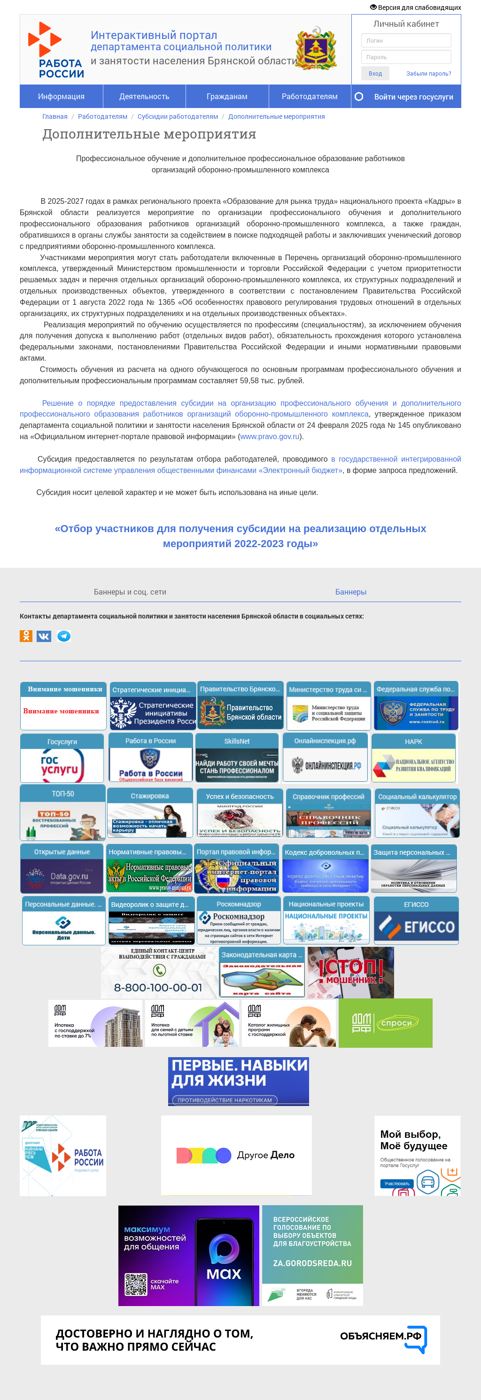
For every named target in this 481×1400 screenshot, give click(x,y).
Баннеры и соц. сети (130, 591)
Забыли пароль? (428, 73)
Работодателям (310, 96)
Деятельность (144, 96)
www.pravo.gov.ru (270, 437)
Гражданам (227, 96)
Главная (55, 116)
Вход (375, 73)
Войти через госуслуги (413, 96)
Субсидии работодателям (178, 116)
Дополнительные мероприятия (276, 116)
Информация (61, 96)
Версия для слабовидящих (415, 7)
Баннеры (351, 591)
